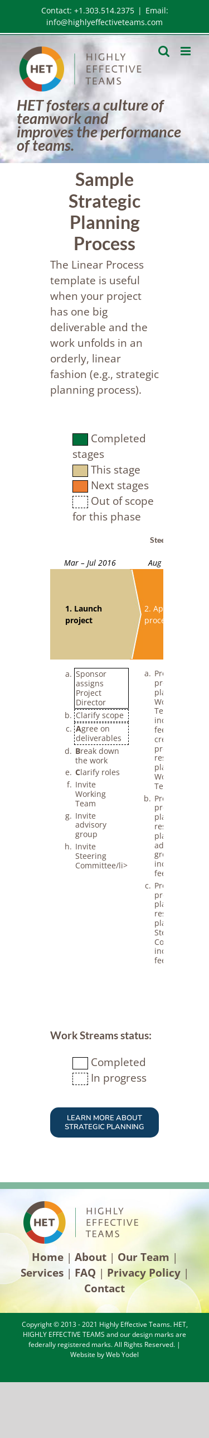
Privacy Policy (144, 1272)
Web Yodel (122, 1354)
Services (42, 1272)
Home (48, 1257)
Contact (104, 1288)
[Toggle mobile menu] (186, 51)
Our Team (143, 1257)
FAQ (85, 1272)
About (90, 1257)
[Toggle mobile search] (163, 51)
